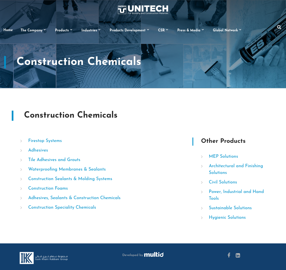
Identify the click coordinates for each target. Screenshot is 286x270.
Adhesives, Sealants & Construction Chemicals (74, 198)
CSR (161, 30)
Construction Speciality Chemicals (62, 207)
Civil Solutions (223, 182)
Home (8, 30)
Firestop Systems (45, 141)
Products (62, 30)
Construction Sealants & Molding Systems (70, 179)
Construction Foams (48, 188)
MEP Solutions (223, 156)
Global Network (225, 30)
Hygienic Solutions (227, 217)
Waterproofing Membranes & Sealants (67, 169)
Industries (89, 30)
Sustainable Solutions (230, 208)
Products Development (128, 30)
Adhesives (38, 150)
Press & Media (189, 30)
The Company (31, 30)
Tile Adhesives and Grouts (54, 160)
